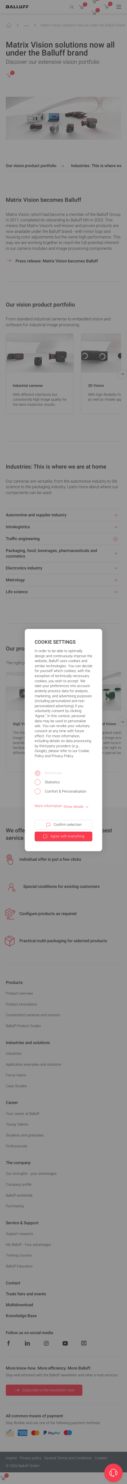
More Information (48, 806)
